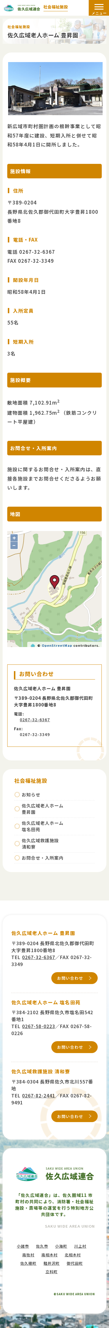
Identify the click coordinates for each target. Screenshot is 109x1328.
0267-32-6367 (35, 719)
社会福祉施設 (55, 7)
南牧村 (28, 1255)
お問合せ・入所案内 (42, 858)
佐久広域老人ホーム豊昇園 (42, 808)
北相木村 (73, 1255)
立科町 (52, 1271)
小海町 (61, 1246)
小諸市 (23, 1246)
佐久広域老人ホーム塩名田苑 (42, 826)
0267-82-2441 (38, 1095)
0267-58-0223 (38, 1026)
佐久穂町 (28, 1263)
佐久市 (42, 1246)
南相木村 (49, 1255)
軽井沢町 (51, 1263)
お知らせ (31, 794)
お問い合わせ (70, 978)
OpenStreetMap (57, 645)
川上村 (80, 1246)
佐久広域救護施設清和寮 (40, 843)
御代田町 (75, 1263)
